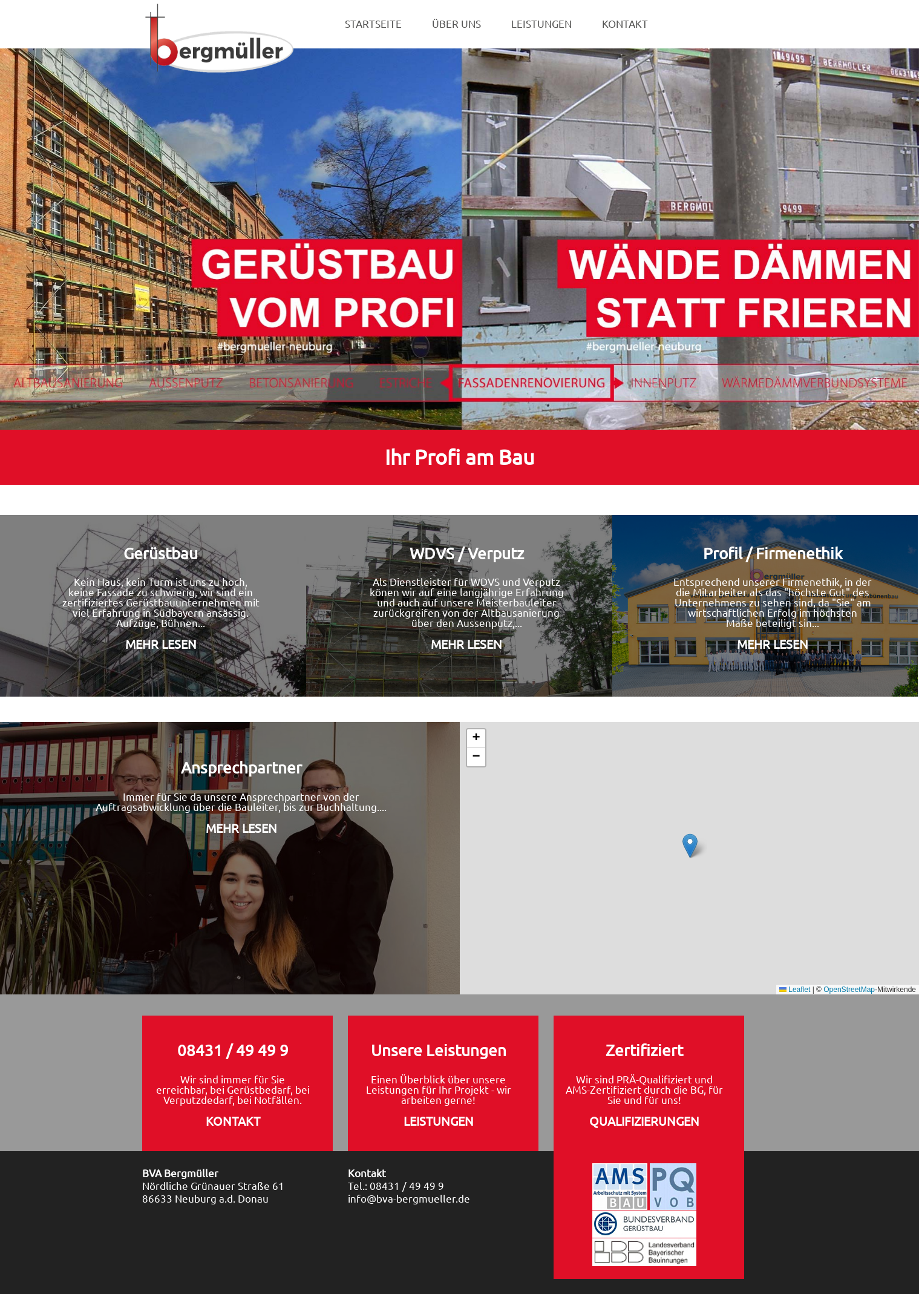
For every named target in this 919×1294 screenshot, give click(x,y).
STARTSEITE (373, 24)
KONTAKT (625, 24)
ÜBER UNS (456, 24)
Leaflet (794, 989)
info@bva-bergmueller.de (409, 1198)
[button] (690, 845)
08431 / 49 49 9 (407, 1185)
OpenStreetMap (849, 989)
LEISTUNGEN (541, 24)
